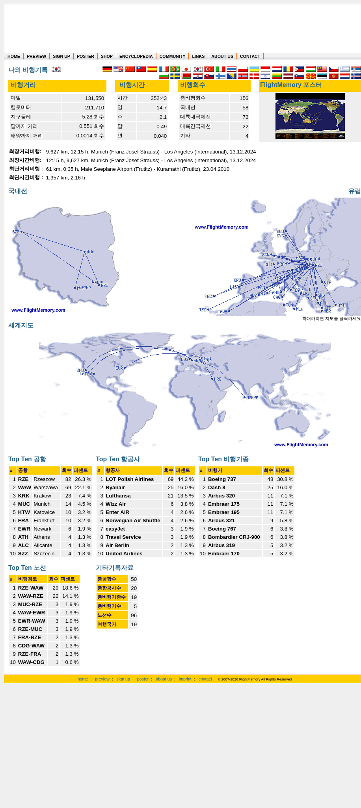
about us (164, 679)
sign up (123, 679)
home (83, 679)
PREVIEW (36, 56)
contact (205, 679)
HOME (13, 56)
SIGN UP (61, 56)
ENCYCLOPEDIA (136, 56)
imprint (185, 679)
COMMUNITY (173, 56)
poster (143, 679)
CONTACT (250, 56)
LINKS (198, 56)
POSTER (85, 56)
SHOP (107, 56)
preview (102, 679)
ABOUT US (222, 56)
